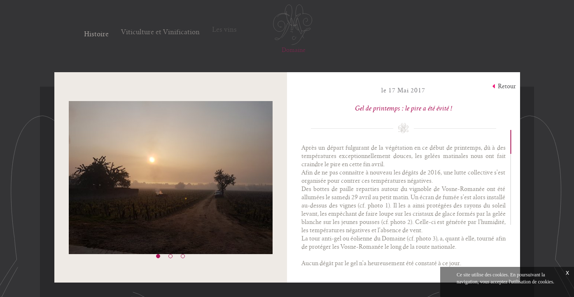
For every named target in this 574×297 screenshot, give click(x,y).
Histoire (96, 33)
